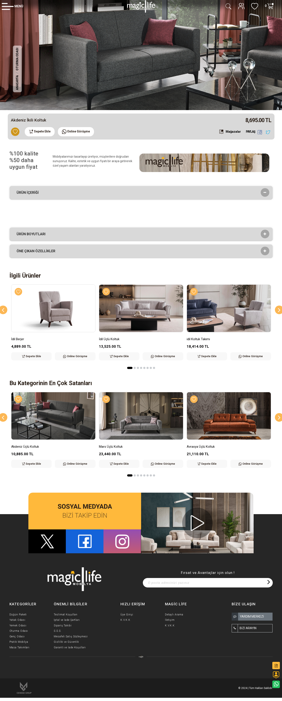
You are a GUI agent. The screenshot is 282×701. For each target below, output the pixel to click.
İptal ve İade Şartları (67, 619)
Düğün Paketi (18, 614)
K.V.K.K (125, 619)
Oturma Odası (17, 59)
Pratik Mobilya (18, 641)
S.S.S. (57, 630)
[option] (141, 55)
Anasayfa (17, 82)
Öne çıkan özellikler (37, 251)
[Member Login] (12, 6)
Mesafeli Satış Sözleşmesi (71, 636)
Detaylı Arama (174, 614)
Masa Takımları (19, 647)
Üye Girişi (126, 614)
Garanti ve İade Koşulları (70, 647)
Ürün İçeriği (29, 193)
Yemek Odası (17, 625)
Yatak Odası (17, 619)
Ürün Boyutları (32, 234)
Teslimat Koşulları (65, 614)
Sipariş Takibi (63, 625)
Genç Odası (17, 636)
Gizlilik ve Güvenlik (66, 641)
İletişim (170, 619)
